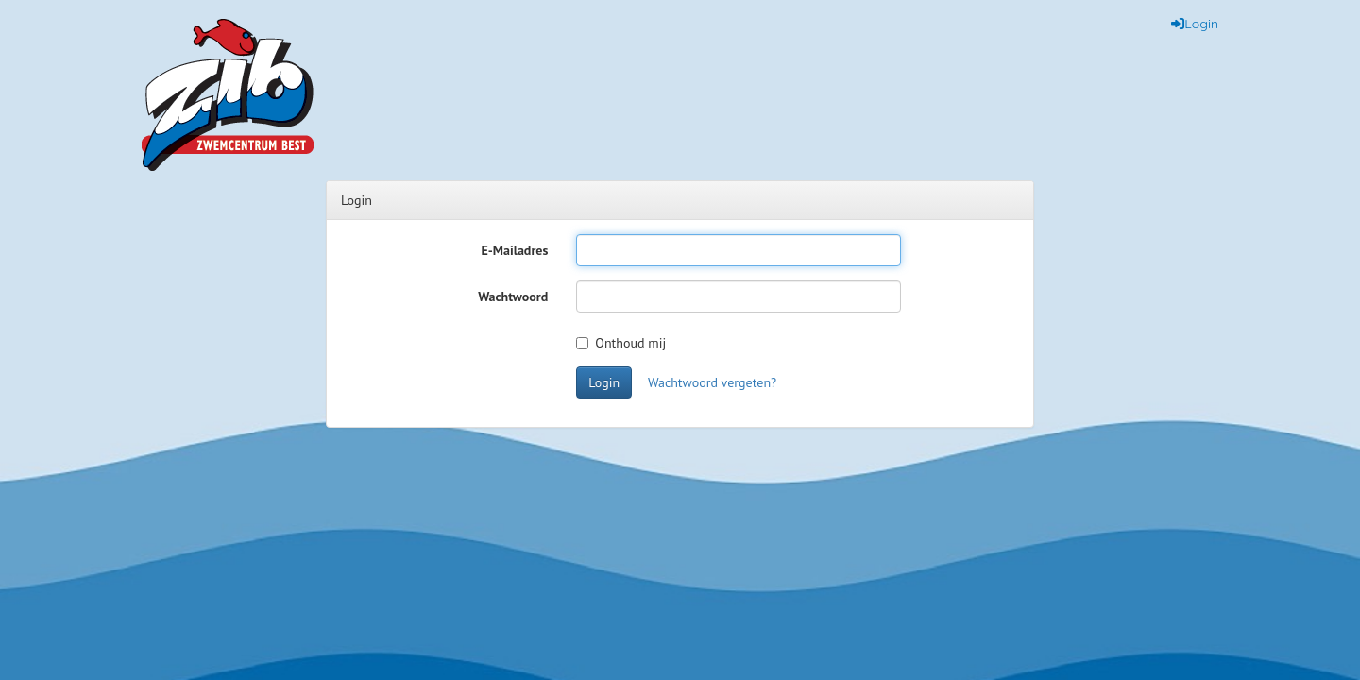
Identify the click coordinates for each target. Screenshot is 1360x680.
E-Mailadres (515, 250)
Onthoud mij (621, 342)
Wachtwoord (513, 296)
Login (604, 382)
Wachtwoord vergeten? (712, 382)
